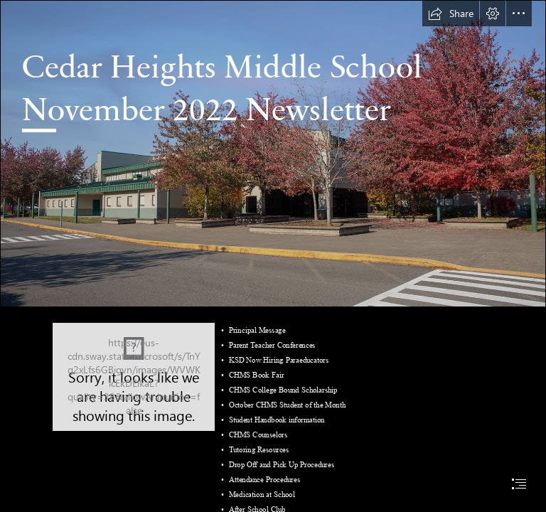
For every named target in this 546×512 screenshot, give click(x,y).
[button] (450, 13)
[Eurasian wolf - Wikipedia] (133, 377)
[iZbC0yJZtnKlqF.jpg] (273, 153)
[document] (273, 256)
